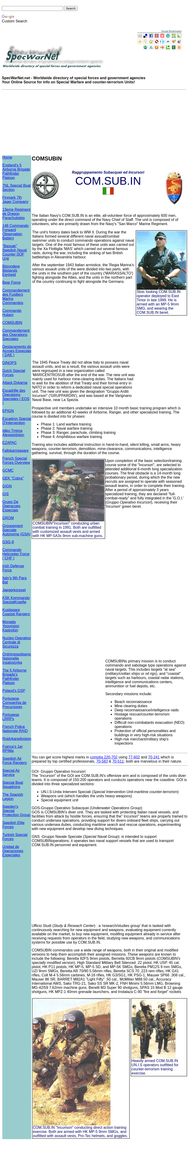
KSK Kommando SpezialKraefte (16, 600)
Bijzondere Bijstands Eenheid (11, 270)
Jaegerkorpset (14, 590)
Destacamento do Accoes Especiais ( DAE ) (16, 351)
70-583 (102, 761)
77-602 (134, 757)
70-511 (118, 761)
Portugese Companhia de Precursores (14, 703)
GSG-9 (8, 542)
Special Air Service (11, 773)
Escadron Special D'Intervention (16, 421)
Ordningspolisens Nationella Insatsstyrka (16, 658)
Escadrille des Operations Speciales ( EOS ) (15, 397)
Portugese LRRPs (10, 717)
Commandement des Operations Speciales (16, 335)
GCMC (8, 470)
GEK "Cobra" (13, 478)
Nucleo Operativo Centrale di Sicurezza (16, 642)
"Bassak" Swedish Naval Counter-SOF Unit (14, 252)
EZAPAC (9, 443)
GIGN (7, 486)
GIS (5, 494)
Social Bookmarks (171, 31)
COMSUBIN (12, 323)
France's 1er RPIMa (12, 749)
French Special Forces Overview (16, 460)
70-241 (154, 757)
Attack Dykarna (14, 383)
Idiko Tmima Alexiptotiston (13, 433)
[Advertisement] (83, 320)
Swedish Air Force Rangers (14, 761)
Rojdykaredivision (16, 739)
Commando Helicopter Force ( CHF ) (15, 554)
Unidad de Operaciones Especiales (12, 851)
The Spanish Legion (12, 797)
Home (7, 157)
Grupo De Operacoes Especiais (11, 506)
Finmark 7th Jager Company (15, 200)
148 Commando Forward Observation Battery (15, 232)
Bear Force (11, 282)
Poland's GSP (13, 691)
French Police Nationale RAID (15, 729)
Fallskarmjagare (15, 451)
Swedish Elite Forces (13, 825)
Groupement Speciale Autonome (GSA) (16, 530)
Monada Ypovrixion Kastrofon (10, 626)
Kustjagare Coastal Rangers (16, 612)
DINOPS (9, 363)
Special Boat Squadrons (12, 785)
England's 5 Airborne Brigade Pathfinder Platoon (16, 171)
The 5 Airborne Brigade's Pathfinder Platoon (14, 676)
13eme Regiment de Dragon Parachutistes (16, 214)
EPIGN (8, 411)
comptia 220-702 (103, 757)
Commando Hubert (11, 313)
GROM (8, 518)
